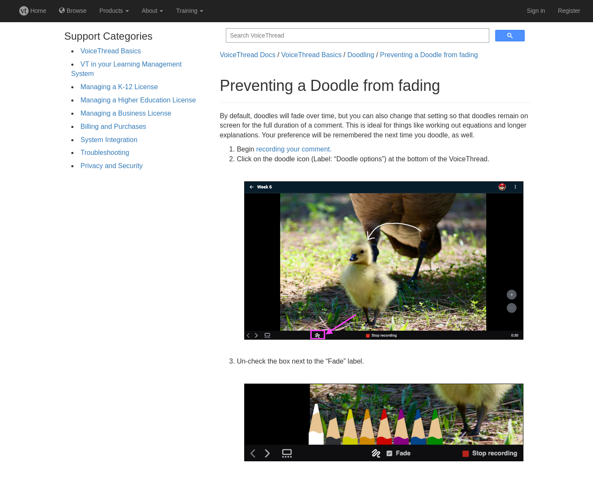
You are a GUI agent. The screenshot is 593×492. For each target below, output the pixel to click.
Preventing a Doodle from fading (429, 54)
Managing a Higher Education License (138, 100)
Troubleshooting (105, 152)
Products (114, 10)
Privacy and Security (112, 165)
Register (569, 10)
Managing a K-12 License (119, 86)
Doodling (360, 54)
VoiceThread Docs (248, 54)
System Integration (109, 139)
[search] (356, 36)
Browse (73, 10)
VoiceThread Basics (111, 51)
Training (189, 10)
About (152, 10)
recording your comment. (294, 149)
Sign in (536, 10)
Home (32, 10)
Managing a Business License (126, 113)
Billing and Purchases (113, 126)
